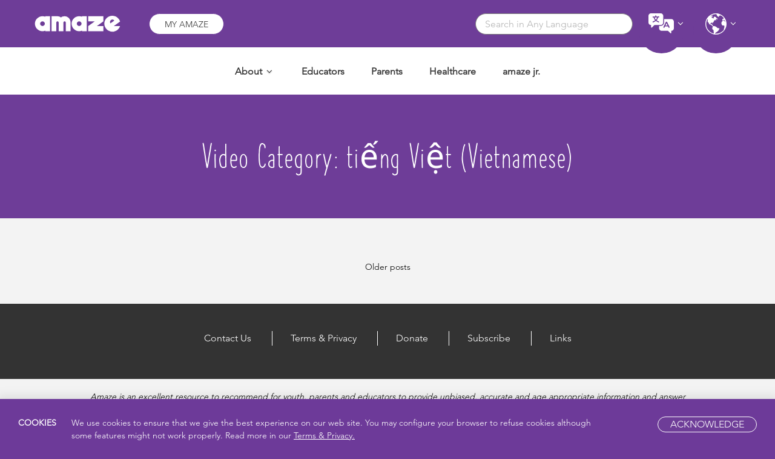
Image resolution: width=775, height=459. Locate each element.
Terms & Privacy (324, 338)
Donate (412, 338)
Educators (323, 71)
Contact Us (227, 338)
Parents (387, 71)
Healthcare (452, 71)
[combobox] (554, 24)
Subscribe (488, 338)
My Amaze (186, 24)
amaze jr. (521, 71)
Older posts (388, 266)
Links (561, 338)
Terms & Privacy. (324, 435)
